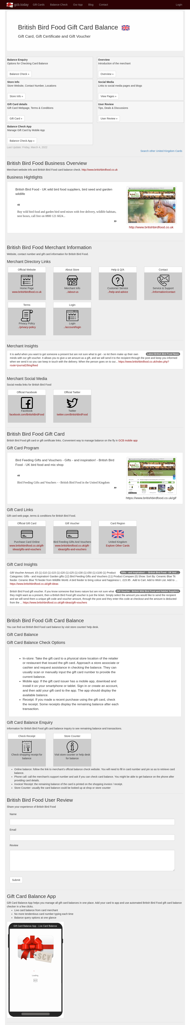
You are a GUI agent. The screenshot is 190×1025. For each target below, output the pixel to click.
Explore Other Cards (118, 545)
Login (179, 4)
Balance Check (59, 4)
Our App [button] (78, 4)
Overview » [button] (107, 74)
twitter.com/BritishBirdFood (72, 414)
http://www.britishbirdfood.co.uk (100, 169)
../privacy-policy (27, 327)
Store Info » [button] (16, 96)
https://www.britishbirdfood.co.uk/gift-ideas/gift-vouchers (55, 602)
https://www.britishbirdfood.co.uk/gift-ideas (34, 583)
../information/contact (163, 291)
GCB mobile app (128, 440)
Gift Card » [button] (16, 118)
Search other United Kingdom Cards (161, 150)
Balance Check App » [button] (22, 140)
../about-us (72, 291)
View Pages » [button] (108, 96)
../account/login (72, 327)
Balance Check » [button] (19, 74)
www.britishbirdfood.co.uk (27, 291)
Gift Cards (39, 4)
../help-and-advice (117, 291)
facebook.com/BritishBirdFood (26, 414)
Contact (103, 4)
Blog (91, 4)
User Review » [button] (109, 118)
